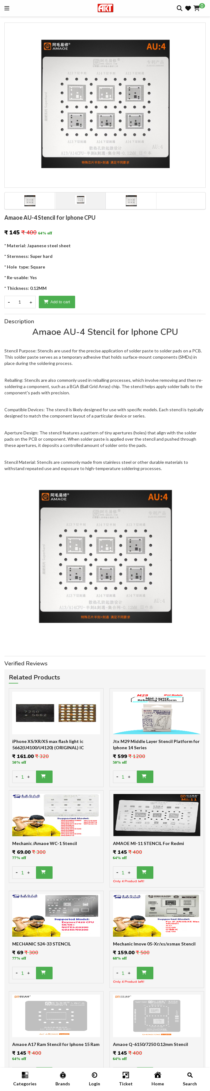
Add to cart (57, 302)
